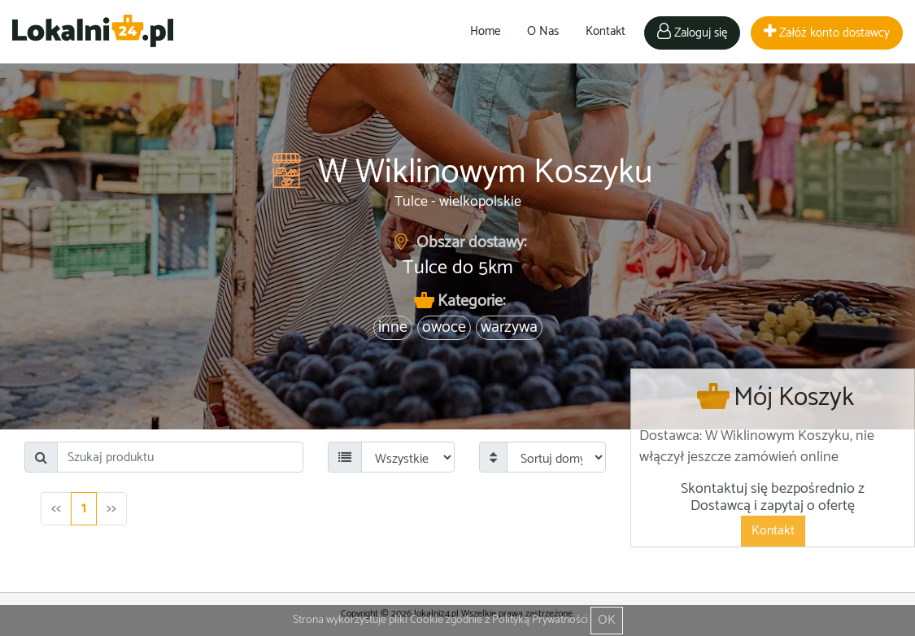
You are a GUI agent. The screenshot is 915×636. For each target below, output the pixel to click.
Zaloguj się (692, 33)
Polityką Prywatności (540, 620)
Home (485, 31)
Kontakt (605, 31)
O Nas (543, 31)
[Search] (180, 457)
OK (607, 620)
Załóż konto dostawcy (827, 33)
